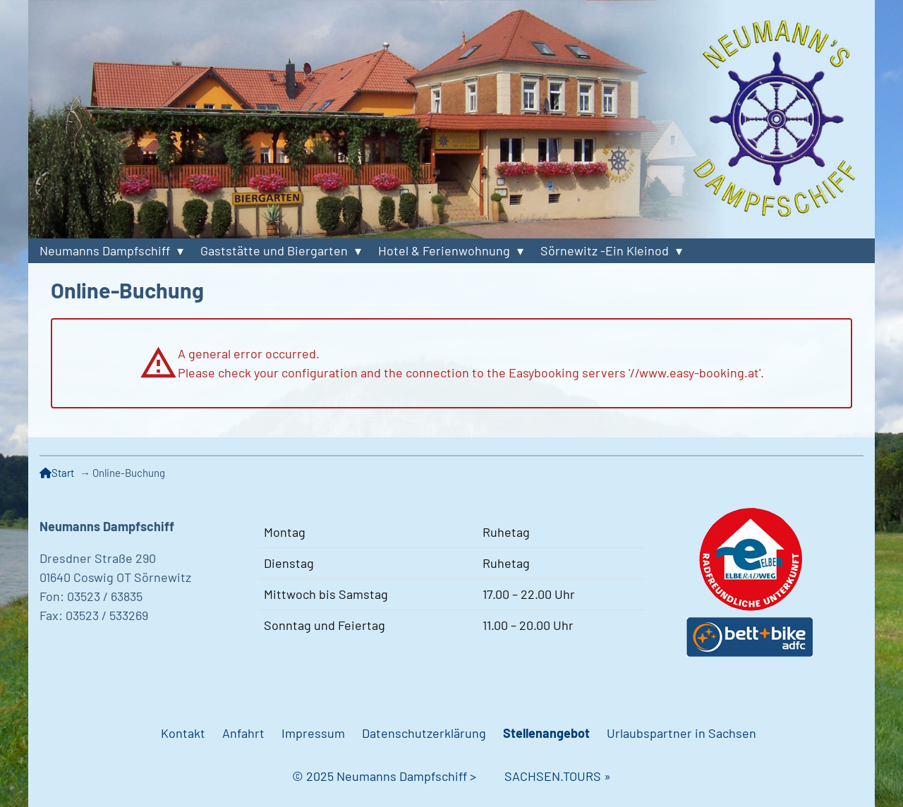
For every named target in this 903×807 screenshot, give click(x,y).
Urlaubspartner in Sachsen (681, 733)
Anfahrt (243, 733)
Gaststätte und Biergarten (274, 250)
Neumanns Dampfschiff (105, 250)
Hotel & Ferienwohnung (444, 250)
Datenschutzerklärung (424, 733)
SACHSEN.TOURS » (557, 776)
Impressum (313, 733)
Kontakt (183, 733)
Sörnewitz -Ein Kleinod (604, 250)
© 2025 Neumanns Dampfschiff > (398, 776)
